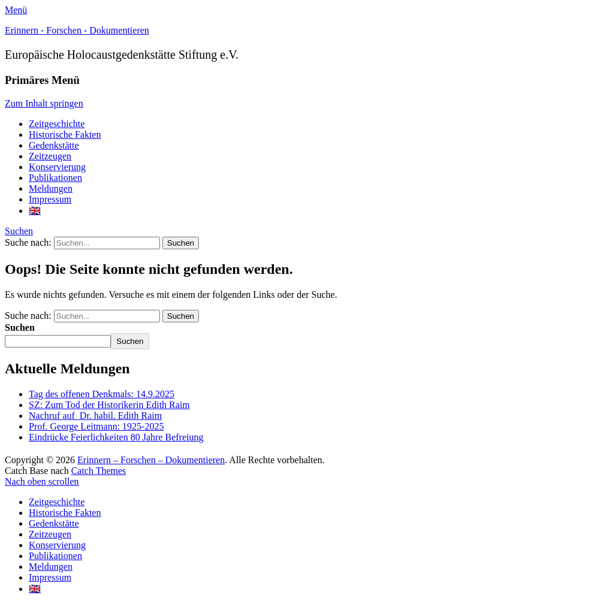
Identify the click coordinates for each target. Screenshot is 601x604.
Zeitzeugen (50, 156)
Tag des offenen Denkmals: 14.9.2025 (101, 394)
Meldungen (51, 188)
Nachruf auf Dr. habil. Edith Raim (95, 415)
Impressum (50, 199)
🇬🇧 (35, 211)
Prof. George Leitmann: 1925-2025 (96, 426)
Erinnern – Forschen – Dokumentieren (151, 460)
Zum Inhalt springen (44, 103)
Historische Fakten (65, 134)
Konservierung (57, 167)
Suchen (19, 231)
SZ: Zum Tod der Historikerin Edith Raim (109, 405)
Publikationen (55, 178)
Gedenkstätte (54, 145)
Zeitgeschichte (56, 124)
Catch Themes (98, 471)
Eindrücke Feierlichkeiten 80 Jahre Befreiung (116, 437)
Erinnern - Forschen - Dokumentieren (77, 30)
